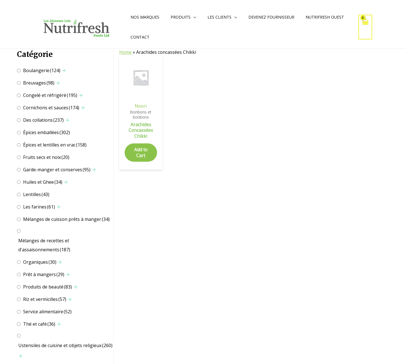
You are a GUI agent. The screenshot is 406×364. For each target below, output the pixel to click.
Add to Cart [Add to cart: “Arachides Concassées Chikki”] (140, 153)
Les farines (39, 207)
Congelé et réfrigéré (50, 95)
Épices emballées (46, 132)
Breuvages (38, 83)
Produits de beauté (47, 287)
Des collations (43, 120)
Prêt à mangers (43, 274)
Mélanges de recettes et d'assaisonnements (44, 245)
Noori (140, 106)
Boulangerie (41, 70)
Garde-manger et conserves (57, 170)
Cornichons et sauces (51, 108)
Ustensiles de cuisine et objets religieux (65, 345)
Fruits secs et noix (46, 157)
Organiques (39, 262)
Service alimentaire (47, 311)
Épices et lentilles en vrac (55, 145)
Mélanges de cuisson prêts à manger (66, 219)
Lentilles (36, 194)
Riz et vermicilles (44, 299)
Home (125, 52)
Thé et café (39, 324)
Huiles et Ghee (42, 182)
